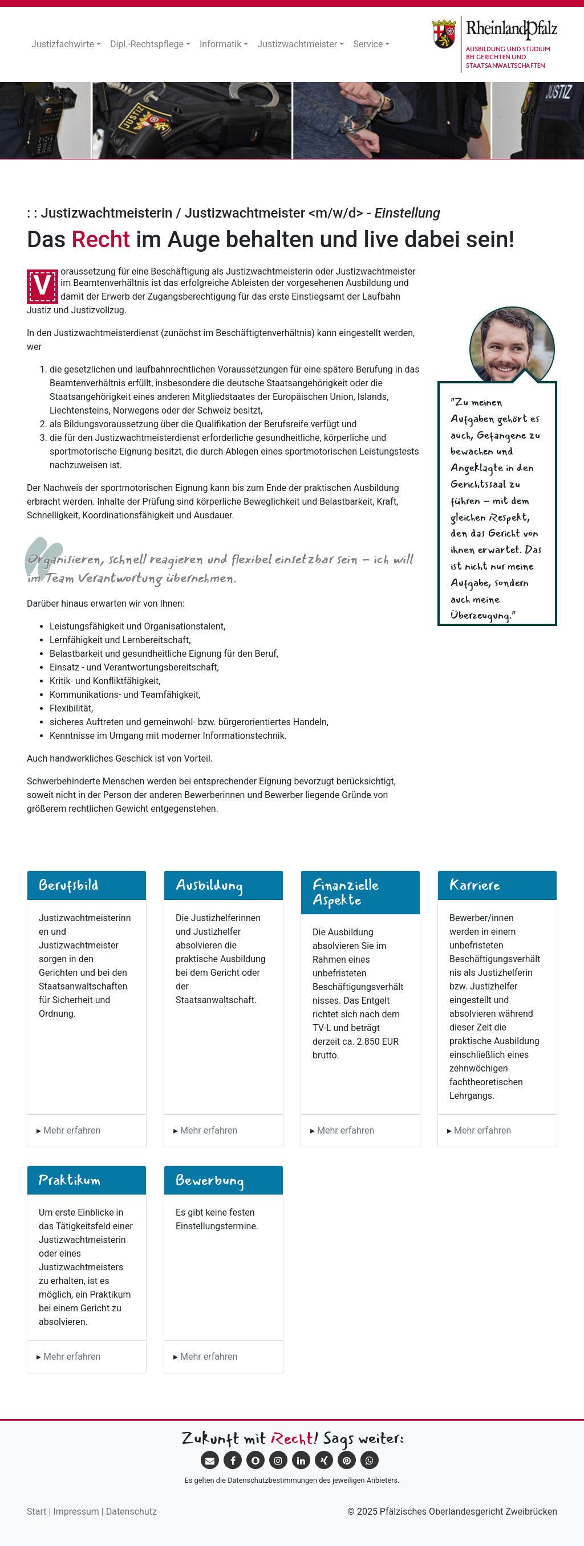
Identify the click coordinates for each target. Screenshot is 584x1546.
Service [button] (368, 44)
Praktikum (70, 1180)
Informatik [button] (220, 44)
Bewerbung (210, 1180)
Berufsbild (69, 885)
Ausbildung (209, 885)
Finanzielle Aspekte (346, 892)
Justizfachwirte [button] (62, 44)
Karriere (474, 885)
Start (36, 1511)
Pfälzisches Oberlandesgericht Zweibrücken (468, 1511)
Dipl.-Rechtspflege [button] (147, 44)
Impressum (76, 1511)
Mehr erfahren (71, 1130)
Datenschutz (131, 1511)
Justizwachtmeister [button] (297, 44)
